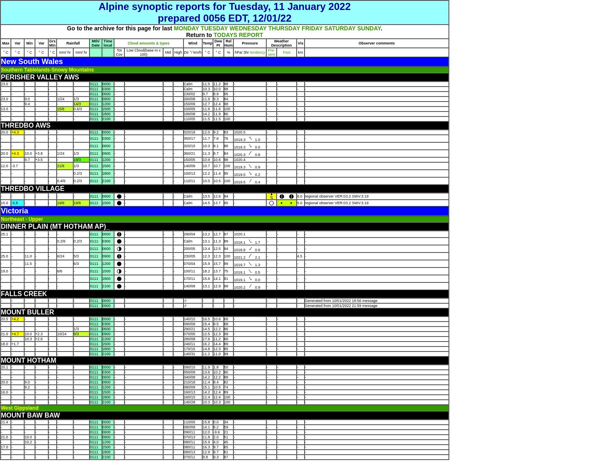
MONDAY (186, 28)
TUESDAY (214, 28)
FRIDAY (312, 28)
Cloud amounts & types (149, 43)
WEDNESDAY (248, 28)
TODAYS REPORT (238, 35)
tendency (257, 52)
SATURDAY (340, 28)
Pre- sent (271, 52)
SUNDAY (369, 28)
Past (286, 52)
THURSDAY (284, 28)
